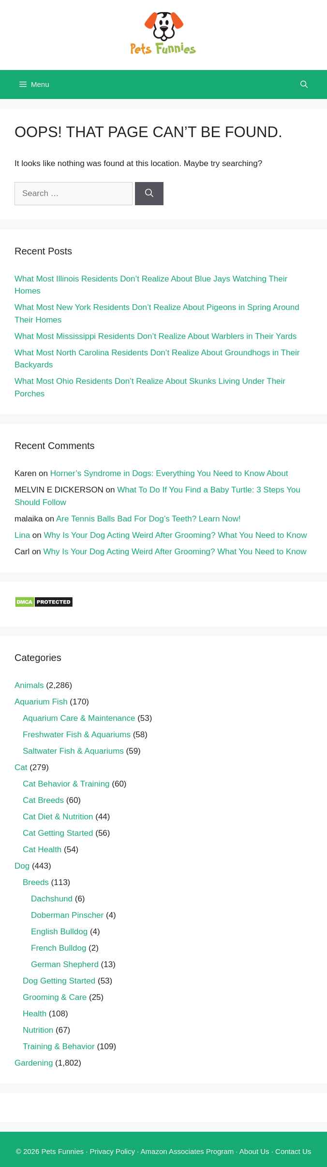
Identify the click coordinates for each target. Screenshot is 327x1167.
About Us (254, 1151)
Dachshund (52, 898)
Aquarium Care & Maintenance (79, 718)
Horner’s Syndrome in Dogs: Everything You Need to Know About (169, 473)
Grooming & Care (55, 997)
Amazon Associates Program (187, 1151)
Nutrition (38, 1030)
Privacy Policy (112, 1151)
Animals (29, 685)
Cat (21, 767)
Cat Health (42, 849)
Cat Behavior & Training (66, 783)
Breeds (36, 882)
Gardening (34, 1063)
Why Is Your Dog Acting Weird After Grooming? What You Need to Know (175, 535)
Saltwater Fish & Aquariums (73, 751)
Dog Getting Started (59, 980)
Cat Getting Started (58, 833)
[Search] (149, 193)
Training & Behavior (59, 1046)
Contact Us (293, 1151)
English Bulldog (59, 931)
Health (34, 1013)
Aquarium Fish (41, 701)
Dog (22, 866)
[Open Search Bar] (304, 84)
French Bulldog (58, 948)
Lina (22, 535)
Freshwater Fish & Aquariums (77, 734)
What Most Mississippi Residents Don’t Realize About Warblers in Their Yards (156, 336)
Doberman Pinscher (67, 915)
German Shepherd (65, 964)
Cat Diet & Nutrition (58, 816)
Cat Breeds (43, 800)
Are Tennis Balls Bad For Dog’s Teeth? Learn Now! (148, 518)
